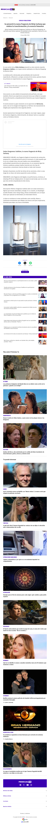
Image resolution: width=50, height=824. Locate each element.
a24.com (33, 4)
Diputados (15, 13)
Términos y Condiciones (25, 813)
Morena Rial (22, 13)
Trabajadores (28, 13)
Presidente (44, 13)
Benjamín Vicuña (37, 13)
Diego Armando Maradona (6, 13)
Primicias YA (5, 17)
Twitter (25, 264)
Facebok (19, 264)
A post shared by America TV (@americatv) (24, 146)
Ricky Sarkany (25, 272)
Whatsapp (30, 264)
